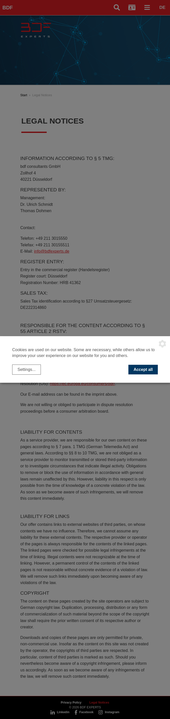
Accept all (143, 369)
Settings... (27, 369)
